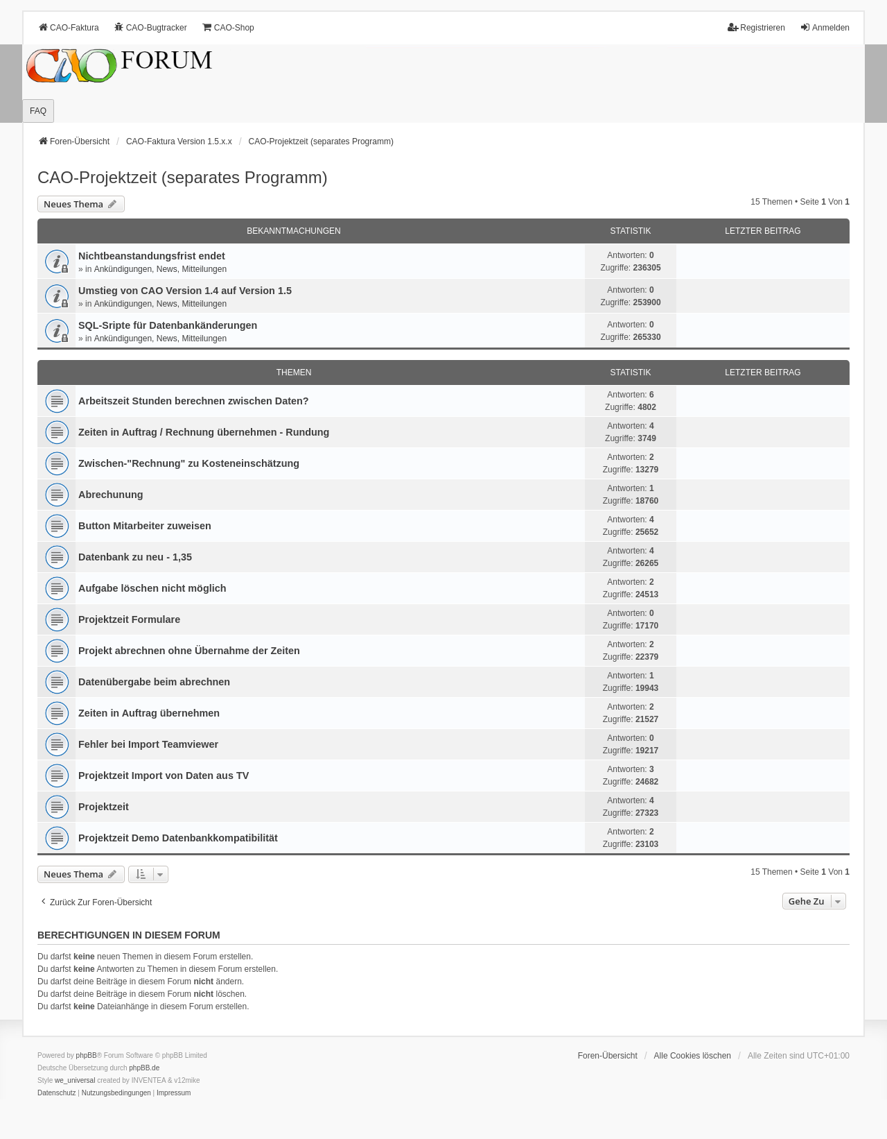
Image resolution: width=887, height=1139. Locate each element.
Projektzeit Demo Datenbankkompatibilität (178, 837)
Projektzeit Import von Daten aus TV (163, 775)
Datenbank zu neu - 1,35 (135, 557)
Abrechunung (110, 494)
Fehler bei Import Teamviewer (148, 744)
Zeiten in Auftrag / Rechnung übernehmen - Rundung (203, 432)
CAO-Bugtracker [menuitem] (150, 27)
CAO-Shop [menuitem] (228, 27)
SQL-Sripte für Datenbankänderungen (167, 325)
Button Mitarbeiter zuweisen (144, 525)
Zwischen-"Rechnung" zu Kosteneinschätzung (188, 463)
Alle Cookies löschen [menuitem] (692, 1056)
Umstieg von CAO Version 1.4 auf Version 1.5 (185, 290)
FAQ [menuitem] (38, 111)
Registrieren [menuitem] (756, 27)
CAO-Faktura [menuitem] (68, 27)
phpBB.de (144, 1068)
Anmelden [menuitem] (825, 27)
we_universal (75, 1080)
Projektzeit (103, 806)
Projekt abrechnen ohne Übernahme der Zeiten (189, 650)
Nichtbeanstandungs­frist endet (151, 256)
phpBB (86, 1055)
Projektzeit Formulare (129, 619)
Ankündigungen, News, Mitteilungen (160, 269)
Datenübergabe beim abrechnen (154, 681)
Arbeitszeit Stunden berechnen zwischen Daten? (193, 400)
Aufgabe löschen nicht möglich (152, 588)
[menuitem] (56, 1093)
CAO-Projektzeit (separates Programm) (182, 177)
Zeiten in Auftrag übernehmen (149, 713)
